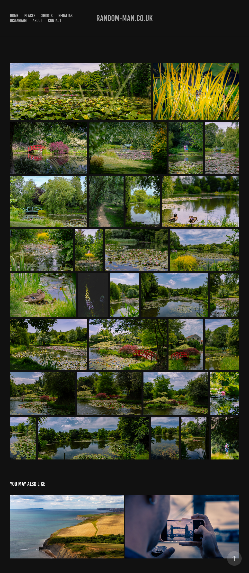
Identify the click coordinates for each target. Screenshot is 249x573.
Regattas (65, 15)
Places (29, 15)
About (37, 20)
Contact (54, 20)
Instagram (18, 20)
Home (14, 15)
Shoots (47, 15)
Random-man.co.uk (124, 18)
